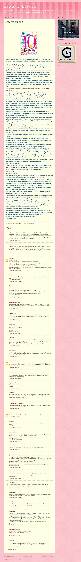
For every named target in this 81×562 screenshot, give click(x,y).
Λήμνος (10, 392)
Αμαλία (10, 258)
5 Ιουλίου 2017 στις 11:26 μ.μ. (15, 478)
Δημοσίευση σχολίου (11, 549)
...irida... (10, 324)
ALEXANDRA (12, 482)
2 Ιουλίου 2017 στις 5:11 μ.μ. (14, 408)
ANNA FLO (11, 337)
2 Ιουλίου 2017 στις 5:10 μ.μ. (14, 399)
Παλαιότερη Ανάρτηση (48, 556)
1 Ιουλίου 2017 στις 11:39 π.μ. (15, 281)
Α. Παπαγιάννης (12, 372)
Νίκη (10, 421)
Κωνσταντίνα (12, 361)
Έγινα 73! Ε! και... (20, 6)
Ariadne (10, 231)
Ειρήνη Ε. (11, 501)
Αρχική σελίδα (28, 556)
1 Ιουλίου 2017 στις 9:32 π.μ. (14, 254)
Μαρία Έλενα (12, 382)
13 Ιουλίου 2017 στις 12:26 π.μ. (15, 535)
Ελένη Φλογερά (12, 244)
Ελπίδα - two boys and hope (15, 403)
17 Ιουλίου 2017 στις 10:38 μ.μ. (15, 546)
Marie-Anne (11, 432)
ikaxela (10, 413)
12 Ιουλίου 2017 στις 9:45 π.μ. (15, 524)
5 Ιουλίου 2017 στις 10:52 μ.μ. (15, 467)
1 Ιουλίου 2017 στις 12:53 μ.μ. (15, 345)
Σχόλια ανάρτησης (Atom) (14, 559)
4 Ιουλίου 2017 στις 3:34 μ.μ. (14, 449)
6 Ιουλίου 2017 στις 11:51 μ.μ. (15, 487)
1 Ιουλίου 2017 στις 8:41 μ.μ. (14, 367)
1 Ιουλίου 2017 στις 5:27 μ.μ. (14, 356)
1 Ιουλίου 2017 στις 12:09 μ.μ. (15, 308)
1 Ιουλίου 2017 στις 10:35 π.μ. (15, 270)
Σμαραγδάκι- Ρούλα (13, 454)
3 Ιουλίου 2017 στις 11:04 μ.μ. (15, 427)
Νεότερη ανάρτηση (9, 556)
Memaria (11, 285)
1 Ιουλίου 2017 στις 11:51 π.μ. (15, 297)
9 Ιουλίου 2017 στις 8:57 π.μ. (14, 507)
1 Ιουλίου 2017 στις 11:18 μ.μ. (15, 378)
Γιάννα (10, 540)
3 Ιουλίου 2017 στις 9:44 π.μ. (14, 416)
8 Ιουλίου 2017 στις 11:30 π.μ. (15, 497)
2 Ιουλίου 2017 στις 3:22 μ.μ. (14, 388)
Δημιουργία (11, 471)
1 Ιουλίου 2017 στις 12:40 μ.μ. (15, 333)
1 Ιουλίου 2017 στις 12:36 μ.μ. (15, 319)
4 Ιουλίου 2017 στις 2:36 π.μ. (14, 441)
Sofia (10, 274)
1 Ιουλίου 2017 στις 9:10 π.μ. (14, 240)
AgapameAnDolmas (13, 302)
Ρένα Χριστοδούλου (13, 529)
